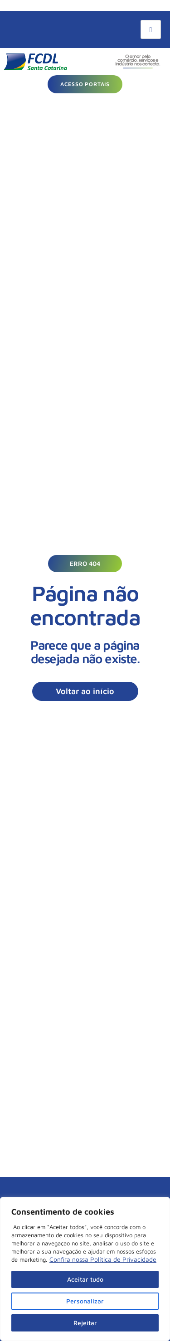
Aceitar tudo (85, 1279)
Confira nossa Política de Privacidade (102, 1259)
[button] (85, 563)
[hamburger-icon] (151, 29)
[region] (85, 1269)
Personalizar (85, 1301)
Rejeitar (85, 1323)
